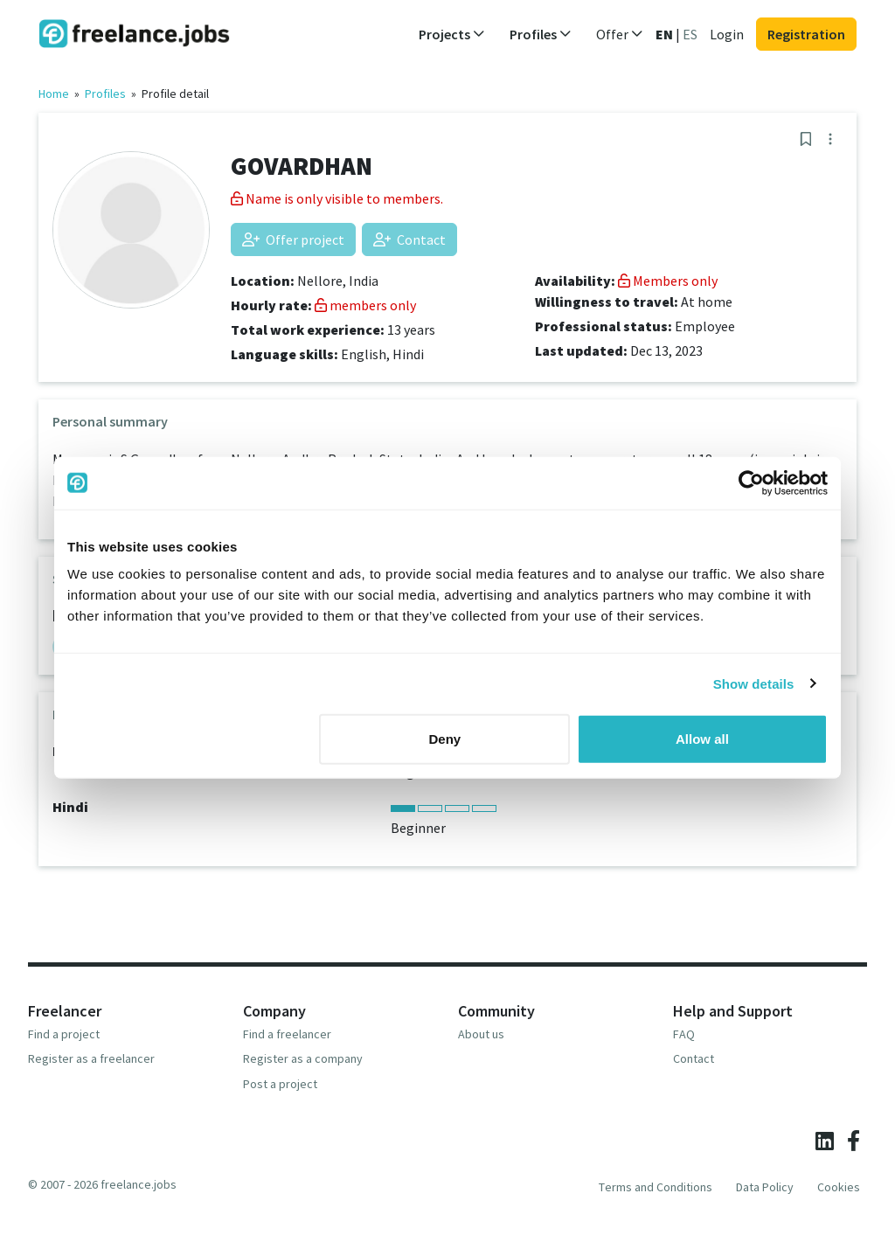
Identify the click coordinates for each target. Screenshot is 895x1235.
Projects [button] (452, 34)
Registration (806, 34)
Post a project (280, 1084)
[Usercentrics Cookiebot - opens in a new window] (751, 482)
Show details (753, 683)
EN (664, 34)
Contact (409, 239)
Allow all (702, 739)
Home (53, 93)
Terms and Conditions (655, 1187)
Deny (445, 739)
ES (690, 34)
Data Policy (765, 1187)
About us (481, 1034)
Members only (668, 280)
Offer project (293, 239)
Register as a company (303, 1058)
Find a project (64, 1034)
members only (365, 305)
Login (727, 34)
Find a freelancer (287, 1034)
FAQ (684, 1034)
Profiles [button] (541, 34)
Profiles (105, 93)
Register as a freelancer (91, 1058)
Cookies (838, 1187)
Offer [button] (619, 34)
